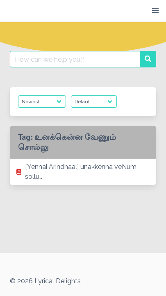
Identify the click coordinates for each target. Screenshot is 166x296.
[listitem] (83, 172)
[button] (155, 10)
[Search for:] (75, 59)
